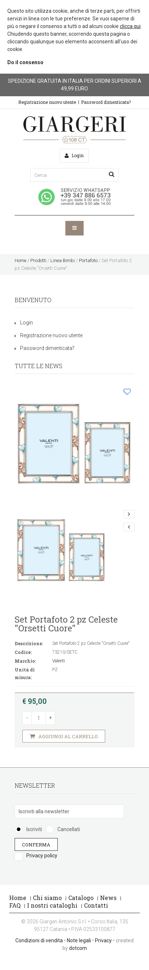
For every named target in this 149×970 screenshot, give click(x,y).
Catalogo (80, 897)
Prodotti (38, 260)
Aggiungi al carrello (64, 736)
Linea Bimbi (62, 260)
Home (20, 260)
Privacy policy (41, 855)
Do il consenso (25, 62)
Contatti (96, 905)
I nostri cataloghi (52, 905)
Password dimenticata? (106, 102)
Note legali (79, 940)
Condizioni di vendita (39, 940)
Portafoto (88, 260)
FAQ (14, 905)
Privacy (103, 940)
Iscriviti (34, 829)
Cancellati (68, 829)
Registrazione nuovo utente (47, 102)
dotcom (78, 948)
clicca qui (130, 26)
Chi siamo (47, 897)
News (108, 897)
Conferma (36, 844)
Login (26, 323)
